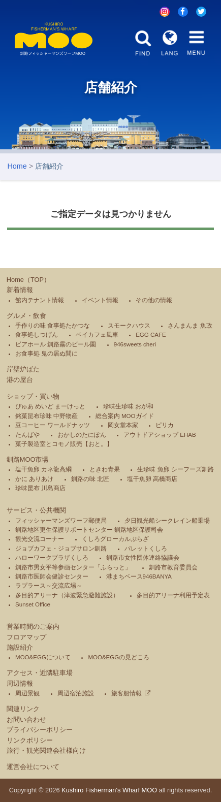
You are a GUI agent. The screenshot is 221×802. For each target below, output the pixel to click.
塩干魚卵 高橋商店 (152, 479)
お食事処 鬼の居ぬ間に (46, 353)
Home (16, 166)
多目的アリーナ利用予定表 (173, 595)
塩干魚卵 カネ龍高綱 (43, 470)
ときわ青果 (104, 470)
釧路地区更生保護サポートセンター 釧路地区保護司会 (89, 530)
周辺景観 (27, 693)
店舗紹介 (49, 166)
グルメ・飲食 (26, 315)
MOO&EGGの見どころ (118, 657)
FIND (143, 42)
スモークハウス (129, 326)
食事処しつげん (36, 335)
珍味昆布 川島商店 (40, 488)
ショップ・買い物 (33, 396)
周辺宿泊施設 (75, 693)
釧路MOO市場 (28, 459)
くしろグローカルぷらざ (115, 539)
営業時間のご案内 (33, 626)
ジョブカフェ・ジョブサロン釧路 (61, 549)
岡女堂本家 (123, 425)
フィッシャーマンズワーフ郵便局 (61, 521)
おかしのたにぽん (81, 435)
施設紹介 (20, 647)
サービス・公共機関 (36, 510)
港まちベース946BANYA (139, 576)
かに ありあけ (34, 479)
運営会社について (33, 767)
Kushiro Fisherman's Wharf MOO (109, 790)
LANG (169, 42)
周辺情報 (20, 683)
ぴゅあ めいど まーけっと (50, 406)
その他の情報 (154, 300)
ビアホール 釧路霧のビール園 (55, 344)
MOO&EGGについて (43, 657)
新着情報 (20, 290)
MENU (196, 42)
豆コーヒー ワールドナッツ (52, 425)
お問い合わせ (26, 719)
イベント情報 (100, 300)
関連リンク (23, 709)
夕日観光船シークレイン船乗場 (167, 521)
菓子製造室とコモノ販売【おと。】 (64, 444)
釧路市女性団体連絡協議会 (142, 558)
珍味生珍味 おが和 (128, 406)
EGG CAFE (151, 335)
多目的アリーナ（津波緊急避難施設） (67, 595)
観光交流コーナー (39, 539)
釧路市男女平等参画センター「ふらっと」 (73, 567)
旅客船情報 (126, 693)
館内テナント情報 (39, 300)
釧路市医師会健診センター (51, 576)
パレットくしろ (145, 549)
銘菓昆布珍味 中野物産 (46, 416)
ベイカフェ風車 (97, 335)
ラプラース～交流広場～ (48, 586)
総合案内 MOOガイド (125, 416)
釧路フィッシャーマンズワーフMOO (54, 38)
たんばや (27, 435)
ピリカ (164, 425)
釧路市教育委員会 (173, 567)
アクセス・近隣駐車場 (40, 673)
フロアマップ (26, 637)
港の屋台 (20, 379)
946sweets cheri (135, 344)
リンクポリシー (30, 740)
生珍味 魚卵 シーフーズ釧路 (175, 470)
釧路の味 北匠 (90, 479)
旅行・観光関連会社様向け (46, 750)
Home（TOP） (28, 279)
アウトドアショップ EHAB (159, 435)
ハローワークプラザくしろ (51, 558)
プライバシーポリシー (40, 729)
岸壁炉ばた (23, 369)
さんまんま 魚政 (190, 326)
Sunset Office (32, 604)
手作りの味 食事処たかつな (52, 326)
